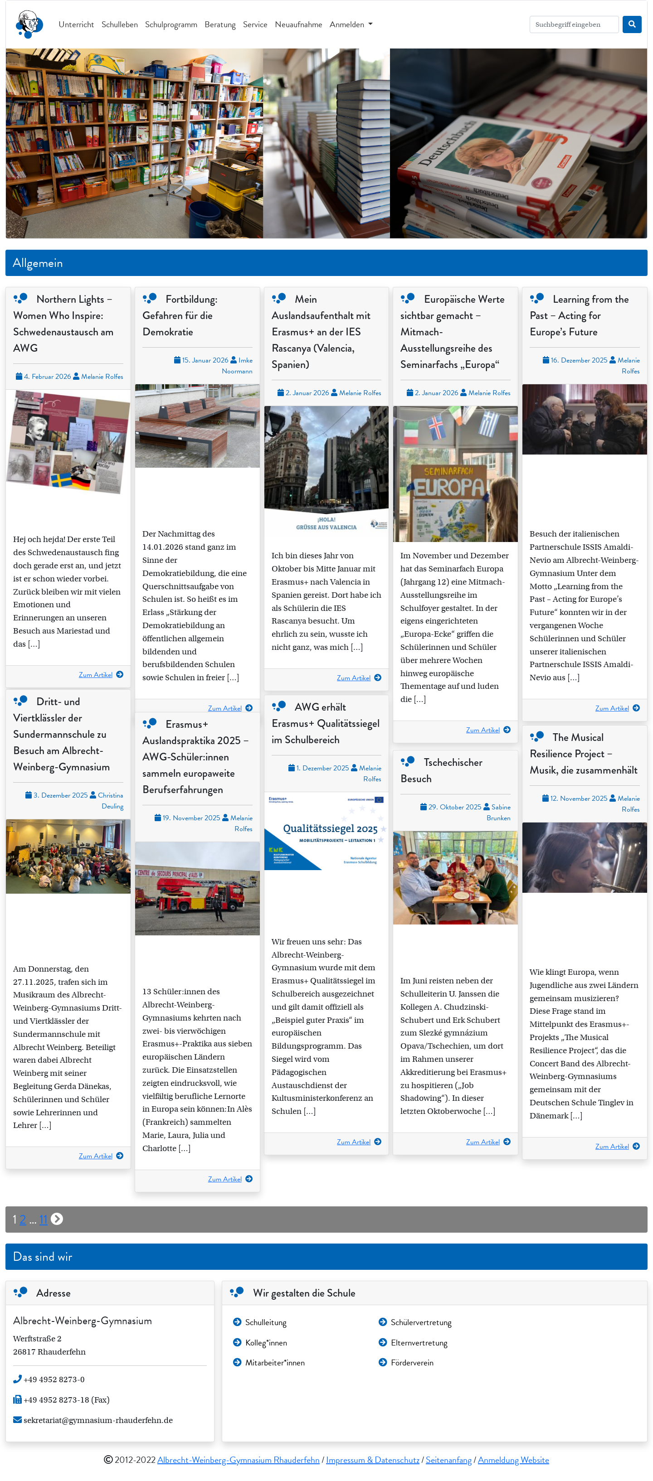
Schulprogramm (171, 24)
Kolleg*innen (260, 1342)
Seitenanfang (449, 1459)
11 (43, 1219)
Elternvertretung (413, 1342)
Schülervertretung (415, 1322)
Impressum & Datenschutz (372, 1459)
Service (255, 24)
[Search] (574, 24)
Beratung (220, 24)
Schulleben (120, 24)
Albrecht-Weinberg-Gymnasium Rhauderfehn (238, 1459)
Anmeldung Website (513, 1459)
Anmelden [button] (348, 24)
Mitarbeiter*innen (269, 1362)
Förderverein (406, 1362)
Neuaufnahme (298, 24)
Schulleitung (260, 1322)
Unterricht (76, 24)
